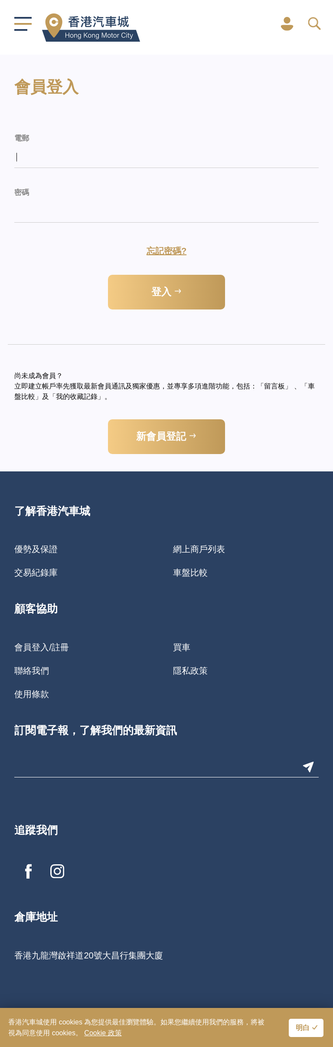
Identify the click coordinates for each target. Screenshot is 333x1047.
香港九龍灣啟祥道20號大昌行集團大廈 (88, 955)
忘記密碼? (166, 251)
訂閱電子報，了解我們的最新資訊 (95, 731)
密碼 (21, 193)
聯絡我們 (31, 670)
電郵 (21, 138)
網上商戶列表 (199, 549)
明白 (303, 1028)
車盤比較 (190, 572)
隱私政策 (190, 670)
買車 (181, 647)
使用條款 (31, 694)
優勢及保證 (36, 549)
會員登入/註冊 (41, 647)
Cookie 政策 (102, 1033)
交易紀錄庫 (36, 572)
